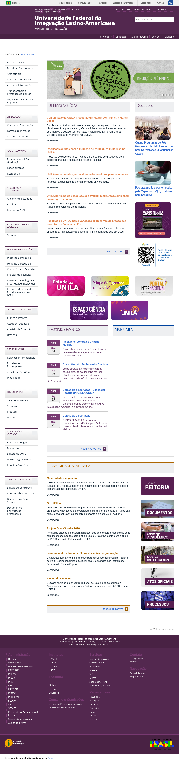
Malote (93, 670)
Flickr (168, 26)
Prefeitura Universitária (20, 666)
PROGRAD (13, 670)
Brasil (16, 2)
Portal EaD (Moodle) (99, 685)
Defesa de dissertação (76, 415)
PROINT (12, 681)
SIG (91, 674)
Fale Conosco (105, 36)
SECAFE (12, 708)
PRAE (11, 685)
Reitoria (12, 658)
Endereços (121, 36)
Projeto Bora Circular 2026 (63, 528)
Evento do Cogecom (59, 578)
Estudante (169, 36)
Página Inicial (27, 54)
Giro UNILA (54, 503)
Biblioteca (54, 685)
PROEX (12, 677)
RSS (172, 9)
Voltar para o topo (163, 629)
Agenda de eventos (91, 449)
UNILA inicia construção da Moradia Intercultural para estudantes (87, 174)
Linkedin (93, 704)
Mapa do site (160, 9)
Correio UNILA (96, 662)
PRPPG (12, 674)
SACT (11, 704)
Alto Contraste (142, 9)
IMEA (51, 681)
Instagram (172, 26)
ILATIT (52, 670)
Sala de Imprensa (139, 36)
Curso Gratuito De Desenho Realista (85, 364)
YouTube (159, 26)
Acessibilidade (137, 672)
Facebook (164, 26)
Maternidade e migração (62, 478)
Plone (50, 758)
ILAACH (53, 658)
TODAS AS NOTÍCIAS (114, 251)
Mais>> (133, 661)
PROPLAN (13, 697)
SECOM (12, 700)
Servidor (156, 36)
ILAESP (52, 662)
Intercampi (95, 666)
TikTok (92, 715)
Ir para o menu (62, 9)
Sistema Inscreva (98, 681)
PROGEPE (13, 689)
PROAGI (12, 693)
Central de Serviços (99, 658)
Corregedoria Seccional (20, 719)
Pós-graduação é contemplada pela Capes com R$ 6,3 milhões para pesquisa (153, 191)
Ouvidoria (54, 692)
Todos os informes (113, 609)
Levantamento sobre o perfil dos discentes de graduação (82, 553)
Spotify (93, 719)
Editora (52, 689)
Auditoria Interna (17, 722)
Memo (92, 677)
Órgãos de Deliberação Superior (65, 703)
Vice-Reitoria (14, 662)
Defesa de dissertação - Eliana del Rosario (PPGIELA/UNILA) (84, 392)
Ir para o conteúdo (44, 9)
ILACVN (53, 666)
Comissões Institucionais (62, 707)
